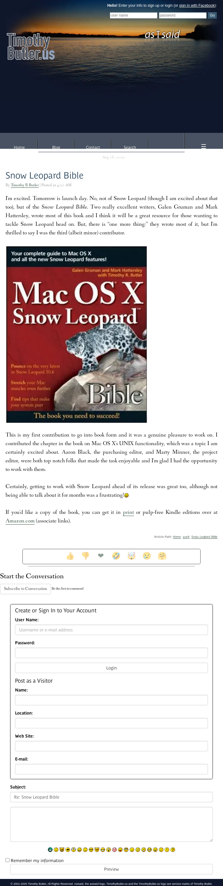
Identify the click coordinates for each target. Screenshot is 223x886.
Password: (25, 642)
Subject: (18, 786)
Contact (93, 147)
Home (19, 147)
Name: (21, 690)
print (128, 513)
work (186, 536)
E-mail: (21, 759)
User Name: (27, 619)
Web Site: (24, 736)
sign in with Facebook (196, 5)
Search (130, 147)
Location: (24, 713)
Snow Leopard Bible (45, 175)
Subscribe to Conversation (25, 589)
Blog (56, 147)
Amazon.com (20, 521)
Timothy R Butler (25, 185)
